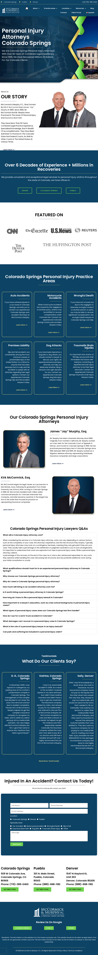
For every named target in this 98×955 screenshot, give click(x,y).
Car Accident (17, 826)
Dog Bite (35, 828)
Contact (63, 12)
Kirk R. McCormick (11, 107)
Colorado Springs (19, 819)
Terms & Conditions (75, 951)
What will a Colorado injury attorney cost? (23, 535)
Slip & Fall (67, 826)
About (36, 8)
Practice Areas (50, 8)
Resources (81, 8)
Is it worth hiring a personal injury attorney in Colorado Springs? (33, 592)
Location (13, 816)
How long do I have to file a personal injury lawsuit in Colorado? (33, 597)
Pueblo (42, 819)
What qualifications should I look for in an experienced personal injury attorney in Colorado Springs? (46, 569)
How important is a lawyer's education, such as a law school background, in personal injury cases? (46, 604)
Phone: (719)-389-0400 (15, 884)
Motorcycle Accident (35, 826)
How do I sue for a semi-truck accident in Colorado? (27, 616)
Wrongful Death (53, 826)
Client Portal (76, 12)
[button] (49, 534)
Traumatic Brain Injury (51, 828)
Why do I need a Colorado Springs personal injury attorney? (31, 581)
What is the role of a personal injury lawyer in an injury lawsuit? (33, 626)
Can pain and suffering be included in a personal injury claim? (32, 632)
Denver (33, 819)
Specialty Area (16, 823)
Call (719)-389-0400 (89, 2)
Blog (92, 8)
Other (65, 828)
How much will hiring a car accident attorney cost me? (29, 586)
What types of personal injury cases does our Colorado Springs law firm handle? (41, 610)
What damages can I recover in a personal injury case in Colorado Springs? (39, 621)
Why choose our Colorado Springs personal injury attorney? (31, 576)
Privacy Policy (62, 951)
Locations (66, 8)
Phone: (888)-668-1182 (47, 884)
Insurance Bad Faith (13, 118)
